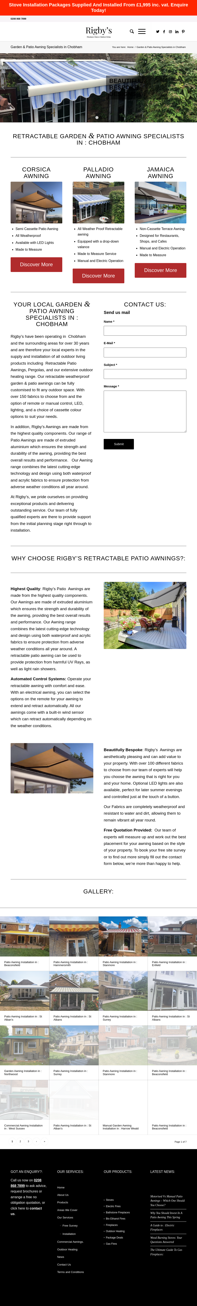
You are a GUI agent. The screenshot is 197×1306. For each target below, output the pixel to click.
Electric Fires (113, 1206)
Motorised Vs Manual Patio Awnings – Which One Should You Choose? (167, 1201)
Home (61, 1187)
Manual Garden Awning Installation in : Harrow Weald (121, 1127)
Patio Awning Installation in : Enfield (169, 964)
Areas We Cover (67, 1210)
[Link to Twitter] (157, 31)
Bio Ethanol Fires (115, 1218)
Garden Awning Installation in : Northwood (22, 1072)
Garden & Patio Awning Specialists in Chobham (46, 47)
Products (62, 1202)
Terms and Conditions (70, 1272)
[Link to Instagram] (170, 31)
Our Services (65, 1217)
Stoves (110, 1199)
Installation (69, 1234)
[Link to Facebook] (164, 31)
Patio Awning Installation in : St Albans (72, 1018)
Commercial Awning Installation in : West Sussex (23, 1127)
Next (193, 87)
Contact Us (64, 1264)
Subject (110, 365)
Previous (3, 87)
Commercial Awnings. (70, 1241)
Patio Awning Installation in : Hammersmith (71, 964)
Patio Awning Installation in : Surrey (120, 1018)
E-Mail (109, 343)
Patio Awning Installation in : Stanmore (120, 964)
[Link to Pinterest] (183, 31)
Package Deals (114, 1237)
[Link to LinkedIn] (177, 31)
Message (111, 386)
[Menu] (140, 31)
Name (109, 321)
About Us (62, 1195)
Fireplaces (112, 1225)
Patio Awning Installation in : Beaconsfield (21, 964)
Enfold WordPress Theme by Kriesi (57, 1294)
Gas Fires (111, 1243)
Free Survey (70, 1225)
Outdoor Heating (67, 1249)
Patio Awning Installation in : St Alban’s (23, 1018)
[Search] (130, 31)
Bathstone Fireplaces (118, 1212)
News (60, 1257)
